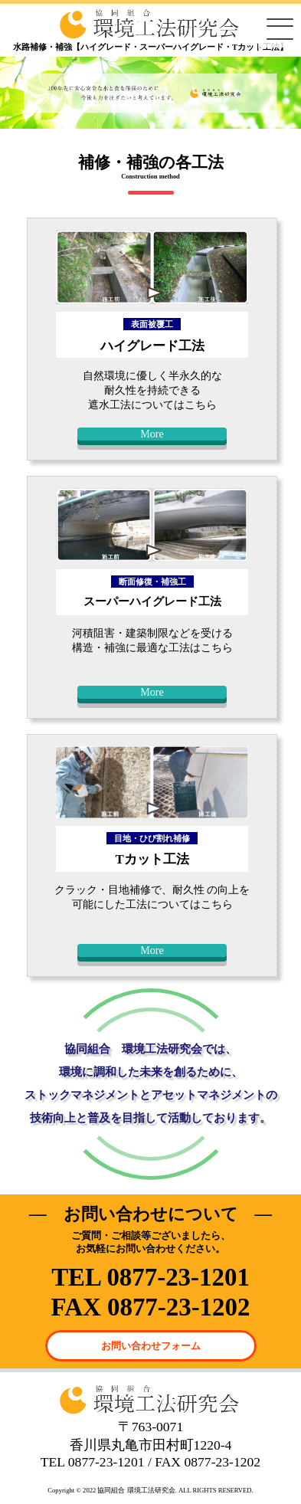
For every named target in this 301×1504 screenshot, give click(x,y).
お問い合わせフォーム (151, 1346)
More (152, 434)
